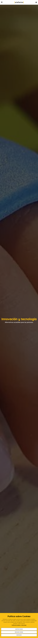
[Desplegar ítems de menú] (2, 2)
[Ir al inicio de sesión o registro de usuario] (36, 2)
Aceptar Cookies (19, 629)
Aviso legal (23, 625)
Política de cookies (16, 625)
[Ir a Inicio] (19, 2)
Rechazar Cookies (19, 632)
